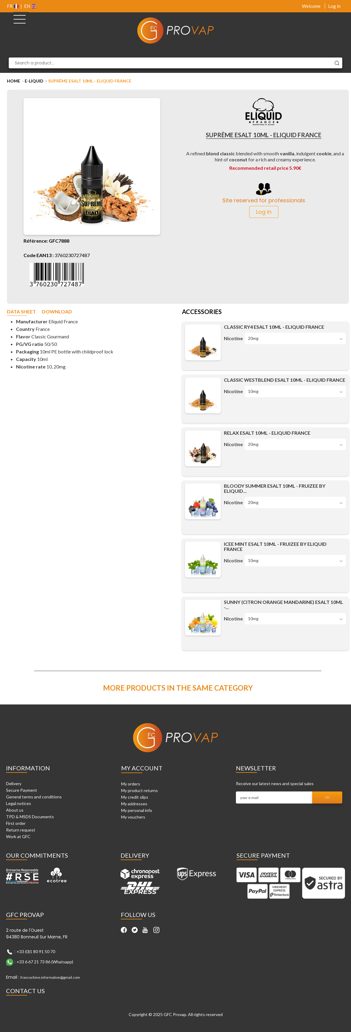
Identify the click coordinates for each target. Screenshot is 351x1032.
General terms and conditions (34, 796)
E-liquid (34, 80)
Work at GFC (18, 836)
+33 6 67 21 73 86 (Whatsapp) (45, 961)
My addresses (134, 803)
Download (57, 311)
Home (13, 80)
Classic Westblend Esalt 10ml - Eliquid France (284, 380)
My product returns (139, 790)
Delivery (13, 783)
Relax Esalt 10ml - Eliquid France (267, 433)
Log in (334, 6)
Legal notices (18, 803)
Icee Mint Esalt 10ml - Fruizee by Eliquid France (275, 546)
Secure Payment (21, 790)
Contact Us (25, 990)
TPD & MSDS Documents (30, 816)
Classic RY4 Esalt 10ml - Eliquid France (274, 327)
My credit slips (134, 797)
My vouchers (133, 816)
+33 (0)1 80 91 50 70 (36, 951)
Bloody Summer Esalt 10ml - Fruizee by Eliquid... (274, 488)
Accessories (202, 312)
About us (15, 810)
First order (16, 823)
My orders (130, 783)
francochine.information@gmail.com (50, 977)
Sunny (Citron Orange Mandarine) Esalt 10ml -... (283, 604)
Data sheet (21, 311)
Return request (20, 829)
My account (141, 768)
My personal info (136, 810)
